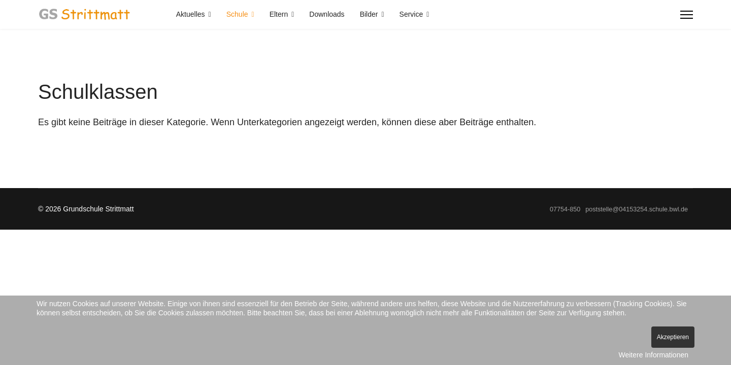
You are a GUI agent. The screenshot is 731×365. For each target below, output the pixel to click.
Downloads (326, 14)
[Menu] (686, 14)
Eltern (279, 14)
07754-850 (565, 209)
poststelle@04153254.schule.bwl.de (636, 209)
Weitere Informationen (653, 355)
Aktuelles (190, 14)
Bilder (369, 14)
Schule (237, 14)
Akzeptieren (673, 337)
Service (411, 14)
